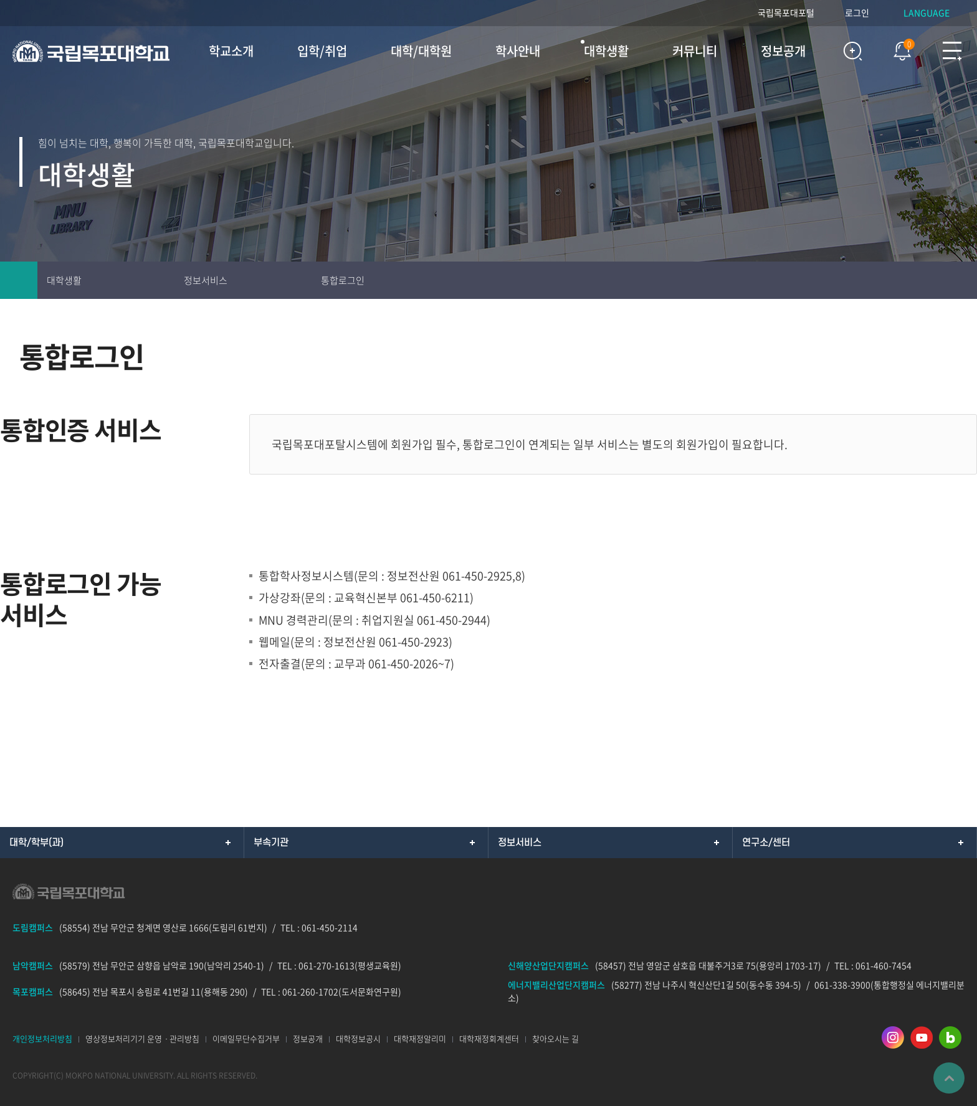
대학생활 (606, 51)
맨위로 (949, 1078)
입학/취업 (322, 51)
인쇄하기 (883, 280)
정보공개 (783, 51)
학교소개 (231, 51)
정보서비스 (205, 280)
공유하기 (958, 280)
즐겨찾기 (921, 280)
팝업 (896, 48)
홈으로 (18, 280)
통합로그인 (343, 280)
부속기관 (271, 842)
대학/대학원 (421, 51)
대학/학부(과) (36, 842)
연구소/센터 (766, 842)
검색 (852, 51)
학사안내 (517, 51)
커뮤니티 (694, 51)
